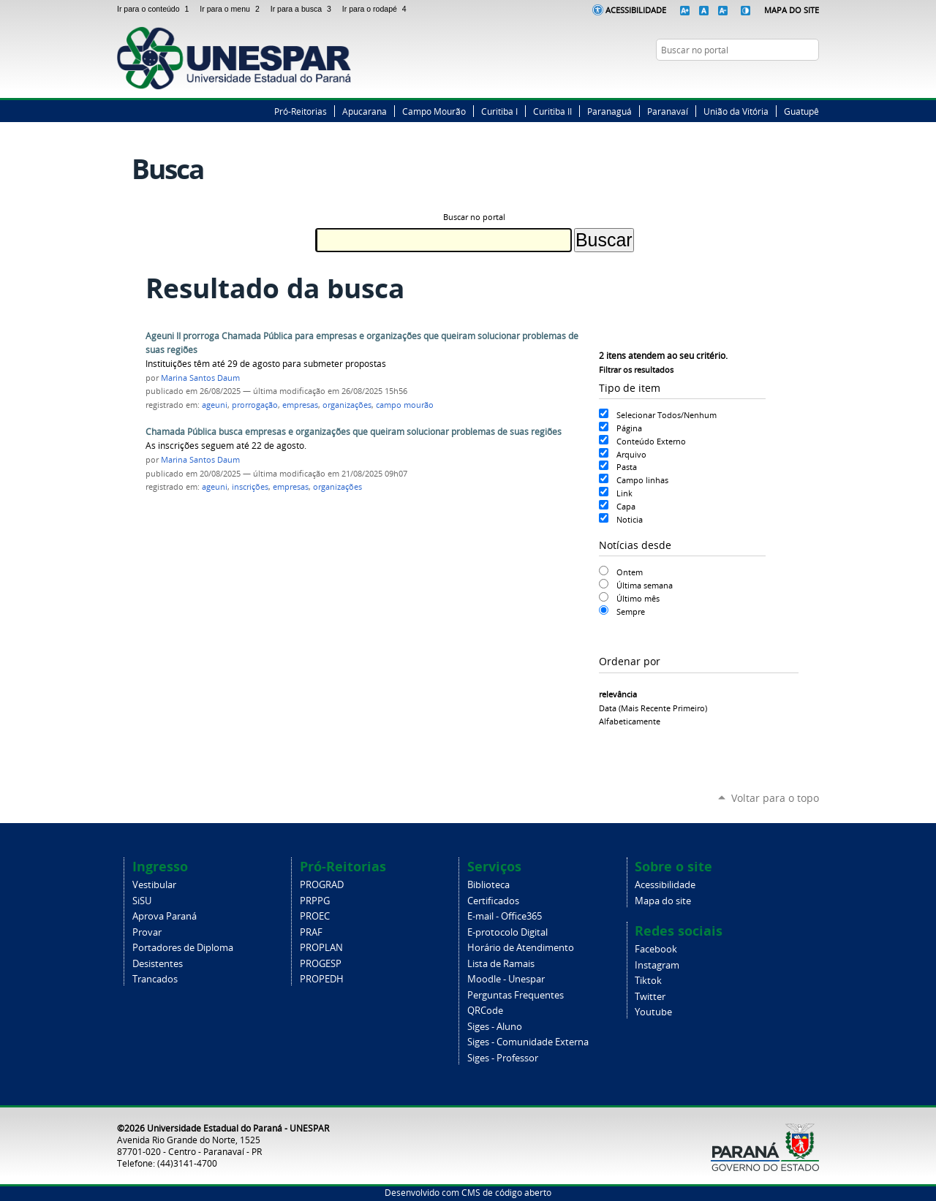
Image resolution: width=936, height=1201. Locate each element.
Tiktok (648, 980)
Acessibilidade (635, 9)
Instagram (793, 78)
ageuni (214, 405)
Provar (147, 932)
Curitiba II (552, 111)
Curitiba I (499, 111)
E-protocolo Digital (507, 932)
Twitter (775, 78)
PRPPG (315, 901)
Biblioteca (488, 885)
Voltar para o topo (775, 798)
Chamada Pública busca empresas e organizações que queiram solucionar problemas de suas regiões (354, 431)
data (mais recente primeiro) (653, 707)
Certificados (493, 901)
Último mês (638, 598)
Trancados (155, 979)
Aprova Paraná (164, 916)
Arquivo (631, 454)
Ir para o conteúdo (155, 8)
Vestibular (154, 885)
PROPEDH (322, 979)
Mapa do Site (791, 9)
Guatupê (801, 111)
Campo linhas (642, 479)
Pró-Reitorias (300, 111)
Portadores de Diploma (182, 948)
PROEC (315, 916)
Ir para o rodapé (376, 8)
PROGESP (320, 964)
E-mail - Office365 (504, 916)
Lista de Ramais (501, 964)
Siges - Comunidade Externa (528, 1042)
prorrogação (255, 405)
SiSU (141, 901)
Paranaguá (609, 111)
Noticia (629, 519)
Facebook (757, 78)
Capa (625, 506)
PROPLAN (321, 948)
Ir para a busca (303, 8)
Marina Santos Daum (200, 378)
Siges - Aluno (494, 1026)
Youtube (653, 1012)
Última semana (644, 585)
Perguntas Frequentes (515, 995)
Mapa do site (663, 901)
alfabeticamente (629, 721)
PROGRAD (322, 885)
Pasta (626, 466)
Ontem (629, 572)
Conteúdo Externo (651, 441)
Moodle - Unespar (506, 979)
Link (624, 493)
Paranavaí (667, 111)
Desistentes (157, 964)
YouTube (811, 78)
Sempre (630, 611)
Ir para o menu (232, 8)
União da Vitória (736, 111)
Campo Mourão (434, 111)
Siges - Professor (502, 1058)
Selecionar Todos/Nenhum (666, 414)
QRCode (485, 1010)
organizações (346, 405)
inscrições (250, 487)
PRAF (311, 932)
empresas (300, 405)
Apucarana (364, 111)
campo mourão (405, 405)
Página (629, 428)
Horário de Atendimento (520, 948)
